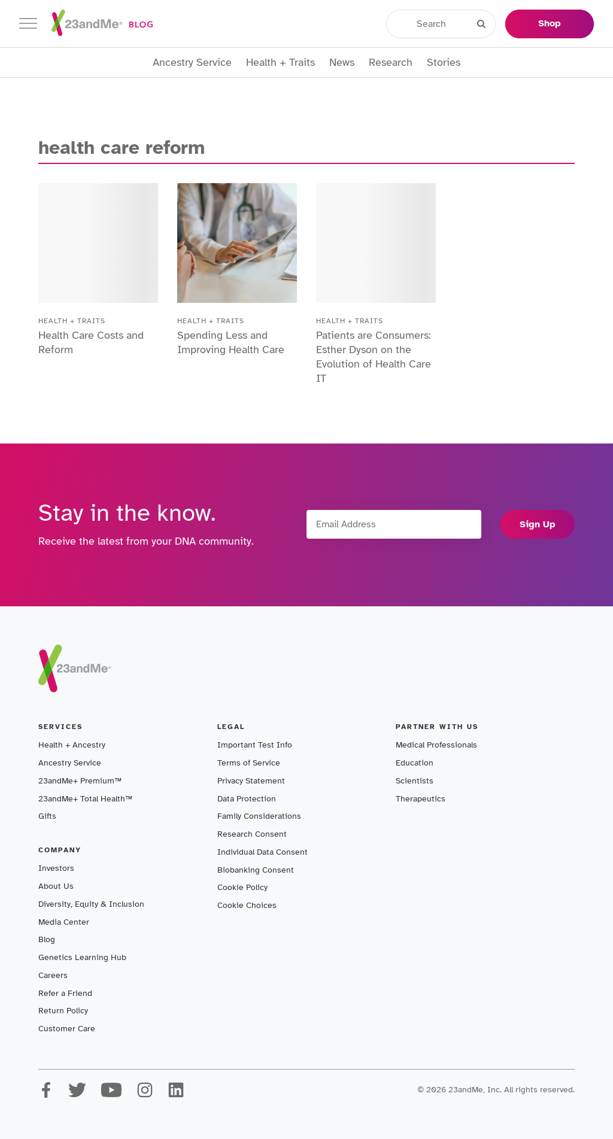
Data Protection (246, 799)
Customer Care (66, 1028)
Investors (56, 868)
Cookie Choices (247, 905)
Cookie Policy (242, 887)
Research (390, 62)
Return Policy (63, 1011)
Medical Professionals (436, 745)
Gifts (47, 816)
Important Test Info (254, 745)
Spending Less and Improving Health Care (230, 342)
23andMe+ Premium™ (80, 781)
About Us (56, 886)
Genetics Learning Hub (82, 957)
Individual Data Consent (262, 852)
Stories (443, 62)
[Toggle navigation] (28, 23)
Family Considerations (259, 816)
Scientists (414, 781)
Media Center (63, 922)
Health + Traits (280, 62)
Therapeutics (420, 799)
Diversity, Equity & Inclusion (91, 904)
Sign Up (538, 524)
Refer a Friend (65, 993)
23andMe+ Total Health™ (85, 799)
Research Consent (252, 834)
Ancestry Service (192, 62)
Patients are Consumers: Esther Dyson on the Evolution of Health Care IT (373, 357)
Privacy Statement (251, 781)
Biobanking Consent (255, 870)
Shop (549, 23)
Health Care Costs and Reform (91, 342)
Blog (46, 939)
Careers (53, 975)
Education (414, 763)
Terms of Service (248, 763)
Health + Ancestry (71, 745)
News (341, 62)
